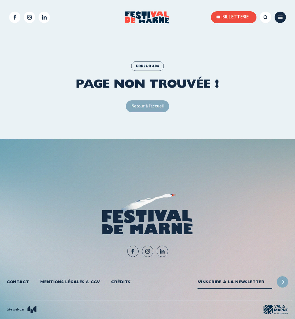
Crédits (120, 282)
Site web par (22, 309)
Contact (18, 282)
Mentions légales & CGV (70, 282)
